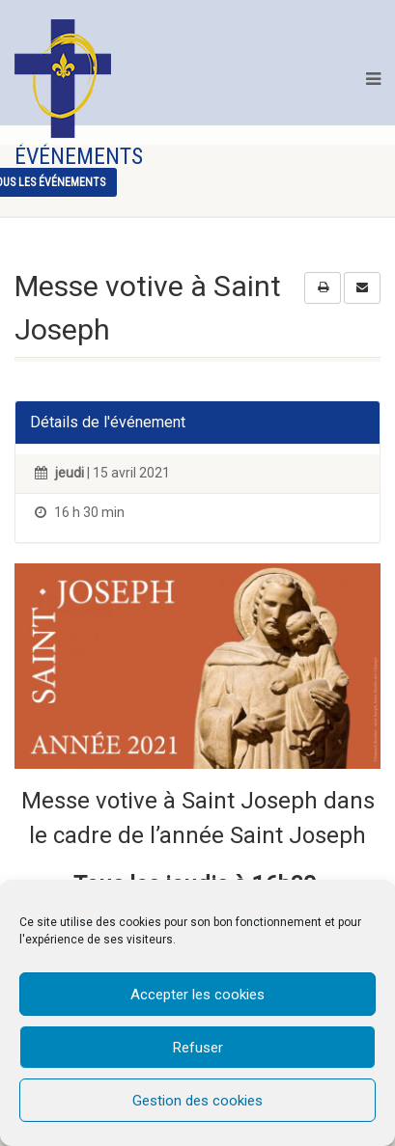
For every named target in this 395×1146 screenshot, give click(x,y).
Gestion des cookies (197, 1100)
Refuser (198, 1047)
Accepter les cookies (197, 994)
